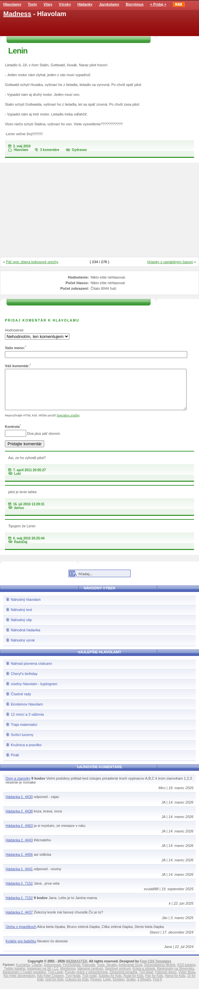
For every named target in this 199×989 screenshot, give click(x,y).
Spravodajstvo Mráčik (159, 973)
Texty (32, 4)
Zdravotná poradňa (123, 980)
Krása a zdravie (144, 976)
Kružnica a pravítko (26, 753)
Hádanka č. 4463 (19, 833)
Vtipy (48, 4)
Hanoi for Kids (175, 983)
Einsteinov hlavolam (27, 712)
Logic (107, 987)
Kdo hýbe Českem (50, 983)
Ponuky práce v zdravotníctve (86, 980)
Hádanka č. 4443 (19, 848)
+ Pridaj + (158, 4)
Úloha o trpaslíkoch (21, 934)
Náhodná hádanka (25, 638)
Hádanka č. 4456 (19, 862)
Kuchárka (23, 973)
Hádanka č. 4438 (19, 819)
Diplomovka (52, 973)
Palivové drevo (166, 980)
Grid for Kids (54, 987)
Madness (17, 13)
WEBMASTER (76, 969)
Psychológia (72, 973)
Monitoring (68, 976)
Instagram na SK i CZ (42, 976)
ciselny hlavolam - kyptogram (34, 692)
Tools (100, 973)
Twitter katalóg (14, 976)
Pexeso (95, 987)
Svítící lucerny (22, 743)
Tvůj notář (89, 983)
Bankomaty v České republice (24, 980)
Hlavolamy (12, 4)
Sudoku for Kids (110, 983)
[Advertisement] (99, 210)
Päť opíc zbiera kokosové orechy (32, 262)
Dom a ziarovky (18, 786)
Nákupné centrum (90, 976)
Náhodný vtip (21, 628)
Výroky (65, 4)
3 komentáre (49, 150)
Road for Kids (133, 983)
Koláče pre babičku (21, 949)
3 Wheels (144, 987)
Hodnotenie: (14, 330)
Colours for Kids (76, 987)
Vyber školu (186, 980)
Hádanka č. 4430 (19, 805)
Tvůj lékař (146, 980)
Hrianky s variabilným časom (170, 262)
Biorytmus (134, 4)
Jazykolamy (109, 4)
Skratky (111, 973)
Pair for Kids (154, 983)
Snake (131, 987)
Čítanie (37, 973)
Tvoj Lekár (55, 980)
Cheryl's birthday (24, 682)
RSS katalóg (186, 973)
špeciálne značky (68, 423)
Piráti (15, 763)
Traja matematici (24, 732)
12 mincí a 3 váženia (27, 722)
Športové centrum (118, 976)
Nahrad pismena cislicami (31, 671)
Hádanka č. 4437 (19, 920)
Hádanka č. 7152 (19, 891)
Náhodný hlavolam (26, 607)
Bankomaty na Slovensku (175, 976)
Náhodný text (21, 618)
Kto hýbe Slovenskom (19, 983)
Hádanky (85, 4)
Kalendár (88, 973)
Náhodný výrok (23, 648)
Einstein (119, 987)
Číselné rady (21, 702)
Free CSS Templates (155, 969)
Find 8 (157, 987)
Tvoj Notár (73, 983)
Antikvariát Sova (130, 973)
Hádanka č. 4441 (19, 877)
